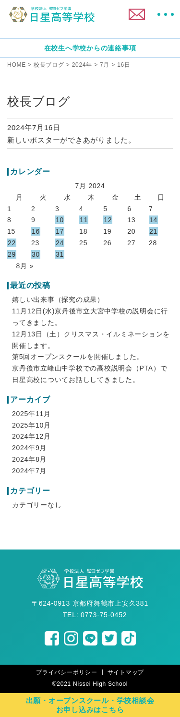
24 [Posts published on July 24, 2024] (60, 243)
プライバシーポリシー (66, 672)
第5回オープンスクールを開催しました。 (78, 356)
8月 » (25, 266)
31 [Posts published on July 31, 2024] (60, 254)
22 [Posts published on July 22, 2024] (12, 243)
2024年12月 (31, 436)
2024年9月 (29, 448)
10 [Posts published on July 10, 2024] (60, 220)
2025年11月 (31, 414)
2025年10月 (31, 425)
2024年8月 (29, 459)
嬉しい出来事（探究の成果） (58, 299)
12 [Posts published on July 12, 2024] (108, 220)
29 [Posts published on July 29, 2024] (12, 254)
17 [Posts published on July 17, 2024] (60, 231)
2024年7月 (29, 471)
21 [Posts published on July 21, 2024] (153, 231)
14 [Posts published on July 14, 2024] (153, 220)
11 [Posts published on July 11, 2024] (84, 220)
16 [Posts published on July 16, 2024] (36, 231)
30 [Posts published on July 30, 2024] (36, 254)
